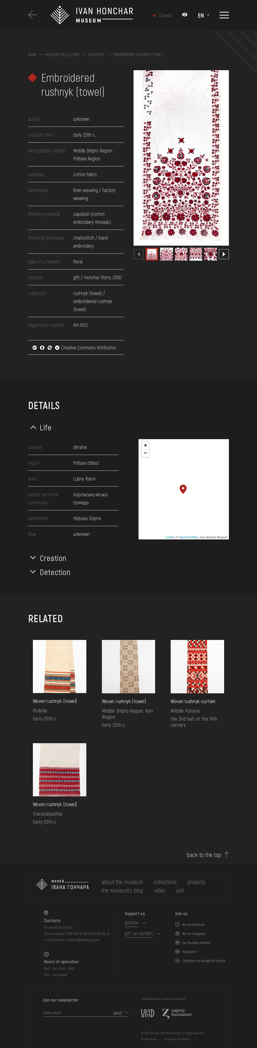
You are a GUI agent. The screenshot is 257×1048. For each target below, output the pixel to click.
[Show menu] (224, 15)
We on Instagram (193, 933)
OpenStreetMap (189, 537)
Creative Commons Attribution (74, 347)
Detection (55, 572)
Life (46, 427)
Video (159, 890)
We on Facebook (193, 924)
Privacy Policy (149, 1039)
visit (180, 890)
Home (32, 55)
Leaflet (169, 537)
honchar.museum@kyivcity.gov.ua (76, 940)
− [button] (145, 453)
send (117, 1013)
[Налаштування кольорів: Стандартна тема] (185, 15)
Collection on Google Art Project (203, 961)
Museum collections (63, 55)
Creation (53, 557)
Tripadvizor (189, 951)
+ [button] (145, 446)
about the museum (122, 881)
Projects (196, 881)
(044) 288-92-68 (76, 933)
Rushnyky (97, 55)
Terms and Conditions (176, 1039)
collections (165, 881)
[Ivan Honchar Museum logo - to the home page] (93, 15)
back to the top (204, 855)
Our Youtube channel (196, 942)
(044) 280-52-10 (99, 933)
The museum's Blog (122, 890)
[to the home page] (62, 886)
